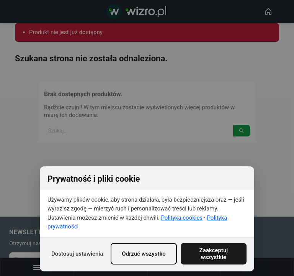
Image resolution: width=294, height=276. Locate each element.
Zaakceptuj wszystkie (213, 254)
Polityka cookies (182, 217)
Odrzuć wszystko (144, 253)
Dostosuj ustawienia (77, 253)
